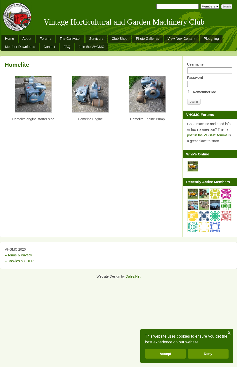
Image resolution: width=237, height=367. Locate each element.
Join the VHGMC (91, 47)
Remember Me (202, 92)
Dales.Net (133, 276)
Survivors (96, 38)
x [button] (229, 332)
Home (9, 38)
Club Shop (119, 38)
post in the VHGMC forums (207, 135)
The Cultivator (70, 38)
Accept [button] (165, 354)
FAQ (67, 47)
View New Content (181, 38)
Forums (45, 38)
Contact (49, 47)
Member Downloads (20, 47)
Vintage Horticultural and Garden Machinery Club (124, 22)
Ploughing (211, 38)
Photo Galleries (147, 38)
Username (209, 68)
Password (209, 81)
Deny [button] (208, 354)
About (26, 38)
